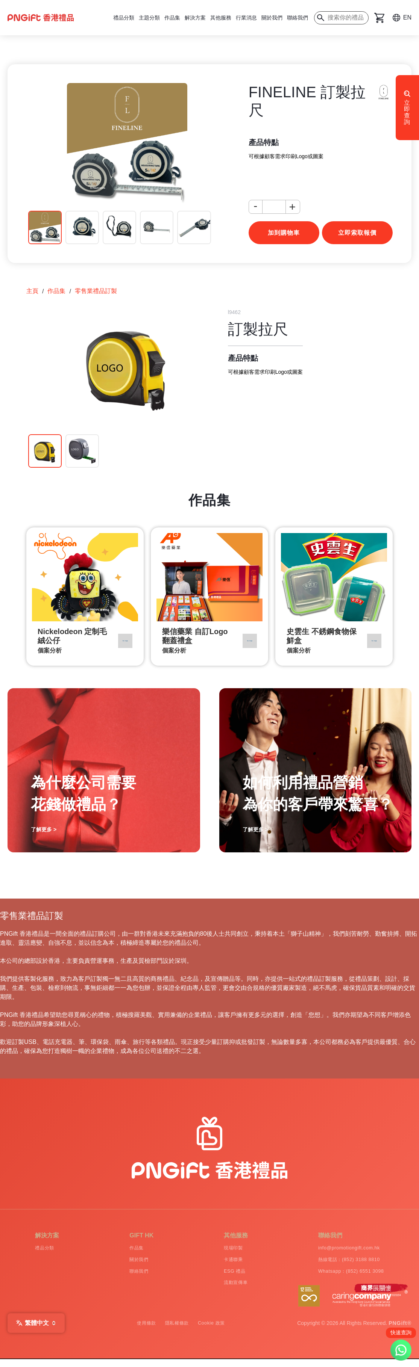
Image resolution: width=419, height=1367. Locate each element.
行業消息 (246, 18)
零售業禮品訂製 (96, 291)
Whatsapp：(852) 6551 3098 (345, 1276)
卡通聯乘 (221, 1262)
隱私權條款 (176, 1331)
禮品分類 (123, 18)
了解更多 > (43, 829)
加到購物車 (284, 233)
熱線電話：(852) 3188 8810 (343, 1262)
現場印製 (221, 1249)
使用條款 (138, 1331)
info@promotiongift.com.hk (342, 1249)
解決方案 (195, 18)
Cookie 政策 (218, 1331)
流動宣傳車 (224, 1289)
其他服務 (220, 18)
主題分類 (149, 18)
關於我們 (271, 18)
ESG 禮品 (222, 1276)
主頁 (32, 291)
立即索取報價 (357, 233)
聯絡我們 (297, 18)
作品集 (172, 18)
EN (407, 17)
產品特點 (264, 142)
